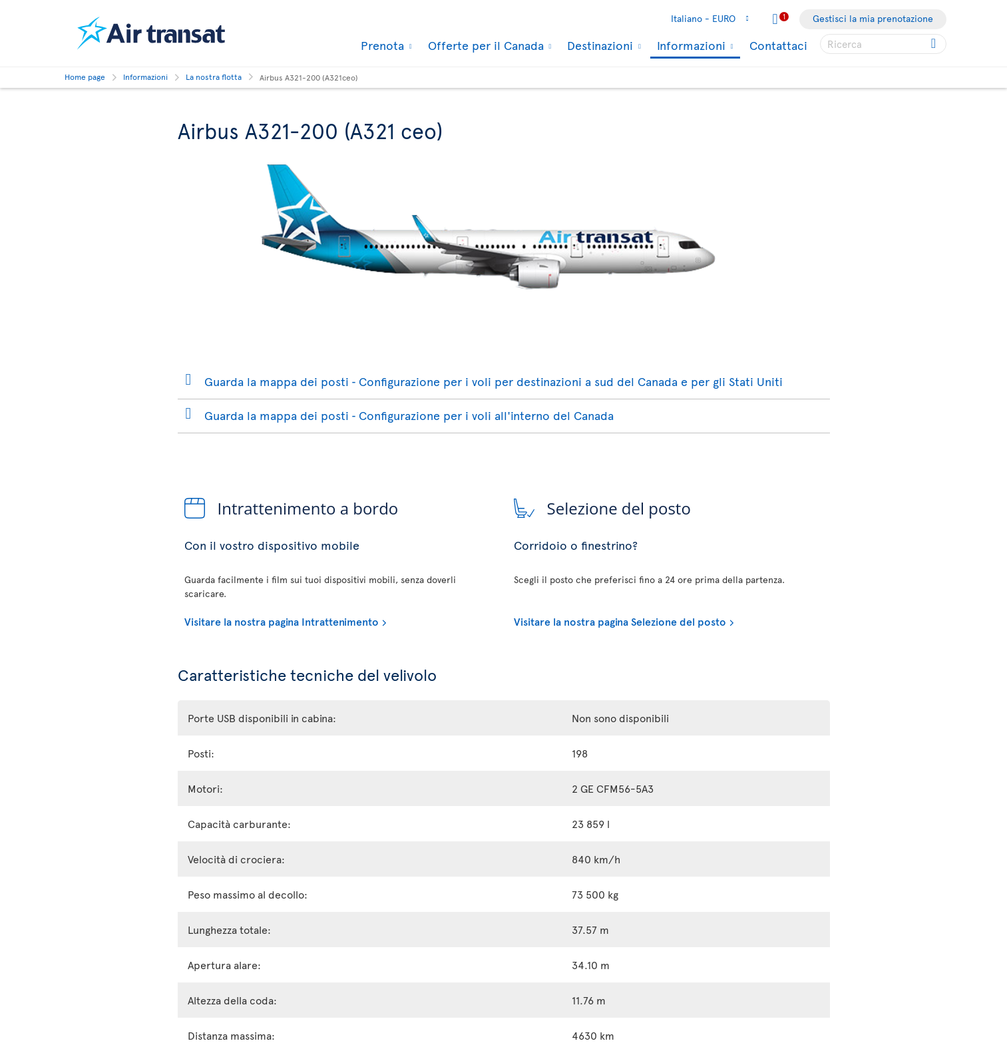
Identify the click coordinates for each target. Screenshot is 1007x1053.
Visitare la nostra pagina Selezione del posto (620, 621)
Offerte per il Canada (484, 45)
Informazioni (689, 46)
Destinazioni (598, 45)
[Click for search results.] (934, 44)
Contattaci (778, 45)
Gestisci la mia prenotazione (873, 18)
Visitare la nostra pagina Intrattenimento (281, 621)
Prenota (380, 45)
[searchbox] (883, 44)
